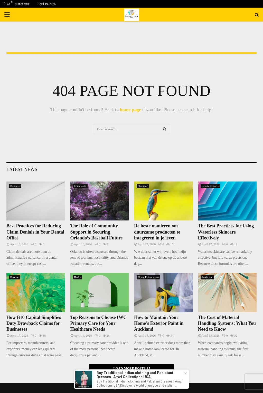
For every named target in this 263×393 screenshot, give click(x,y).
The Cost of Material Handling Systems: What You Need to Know (227, 323)
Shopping (143, 186)
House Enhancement (148, 277)
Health (77, 277)
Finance (14, 277)
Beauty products (210, 186)
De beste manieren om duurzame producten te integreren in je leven (157, 231)
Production (207, 277)
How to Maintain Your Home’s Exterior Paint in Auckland (158, 323)
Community (80, 186)
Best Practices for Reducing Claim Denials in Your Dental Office (35, 231)
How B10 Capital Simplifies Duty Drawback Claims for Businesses (33, 323)
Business (15, 186)
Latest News (21, 169)
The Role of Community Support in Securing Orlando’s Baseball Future (96, 231)
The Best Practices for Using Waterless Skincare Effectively (226, 231)
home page (130, 109)
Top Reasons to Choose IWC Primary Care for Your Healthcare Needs (98, 323)
